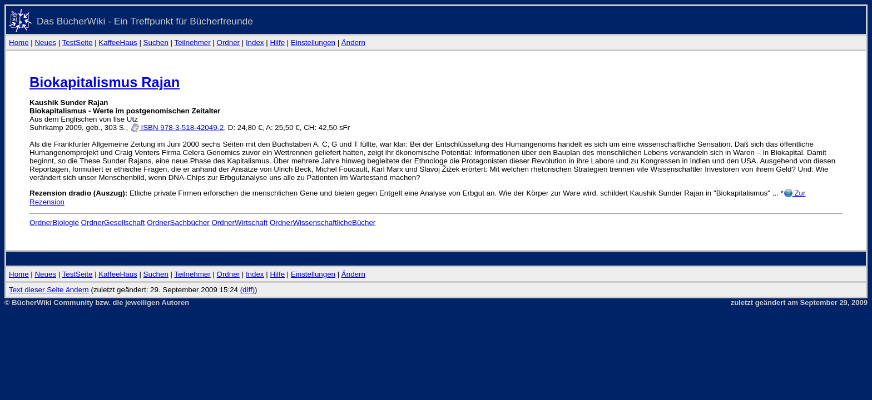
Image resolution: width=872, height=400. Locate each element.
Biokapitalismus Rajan (104, 82)
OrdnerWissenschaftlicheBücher (322, 222)
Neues (45, 42)
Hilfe (277, 42)
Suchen (156, 42)
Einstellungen (313, 42)
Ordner (228, 42)
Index (255, 42)
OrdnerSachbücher (178, 222)
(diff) (247, 290)
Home (19, 42)
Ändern (353, 42)
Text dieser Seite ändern (49, 290)
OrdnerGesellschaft (113, 222)
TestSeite (77, 42)
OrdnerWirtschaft (239, 222)
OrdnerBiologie (54, 222)
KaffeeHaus (117, 42)
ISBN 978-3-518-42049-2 (177, 127)
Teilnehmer (192, 42)
